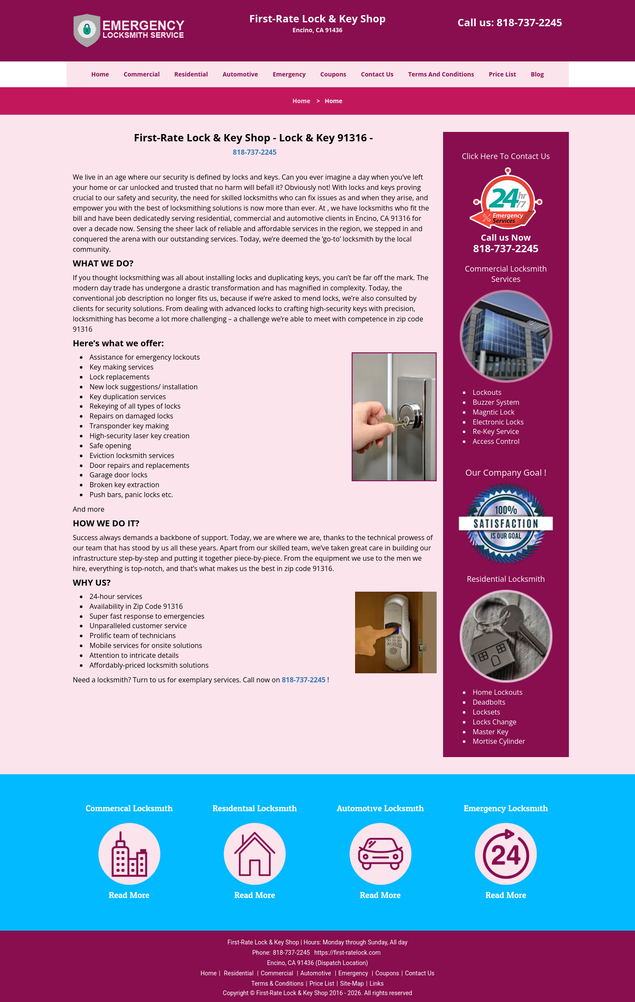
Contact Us (377, 74)
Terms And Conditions (441, 74)
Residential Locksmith (506, 579)
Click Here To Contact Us (506, 156)
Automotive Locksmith (380, 808)
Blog (537, 74)
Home (100, 74)
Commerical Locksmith (129, 808)
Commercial (142, 74)
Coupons (333, 74)
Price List (502, 74)
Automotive (240, 74)
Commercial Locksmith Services (506, 273)
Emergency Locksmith (506, 808)
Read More (129, 895)
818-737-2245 (529, 22)
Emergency (289, 74)
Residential (191, 74)
